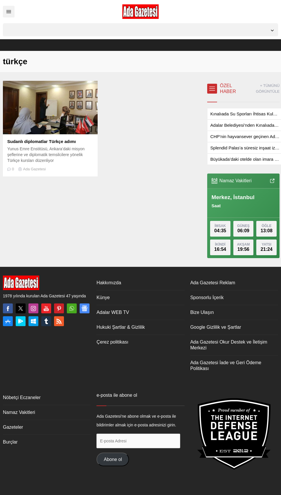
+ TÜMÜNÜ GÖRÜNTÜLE (268, 88)
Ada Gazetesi (34, 169)
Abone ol (113, 459)
